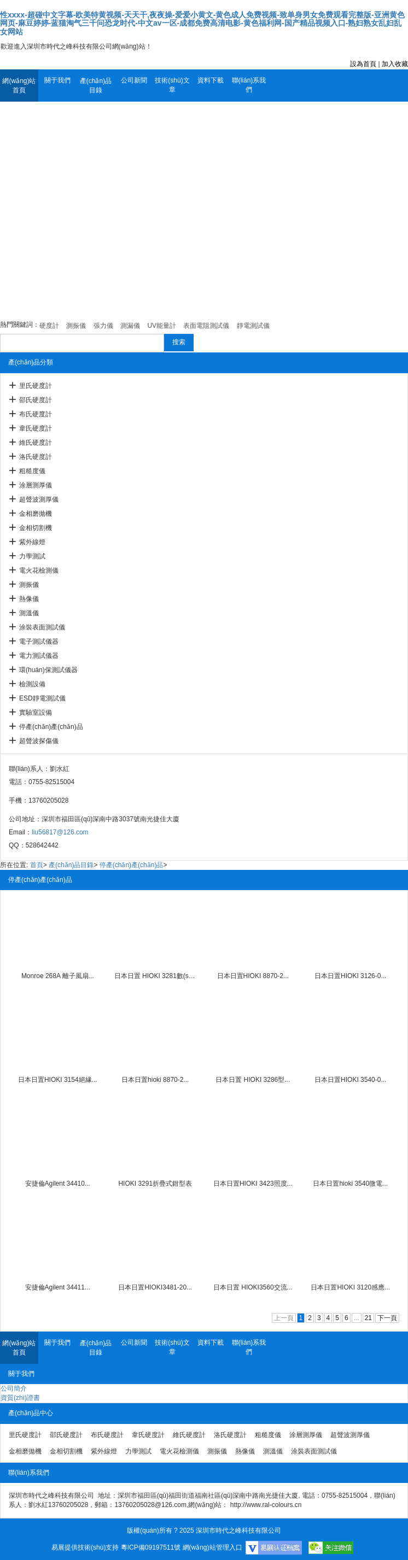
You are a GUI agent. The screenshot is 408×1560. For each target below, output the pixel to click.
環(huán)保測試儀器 (48, 670)
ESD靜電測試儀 (42, 698)
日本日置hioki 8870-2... (155, 1080)
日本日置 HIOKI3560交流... (253, 1287)
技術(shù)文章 (172, 84)
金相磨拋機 (35, 513)
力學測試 (32, 556)
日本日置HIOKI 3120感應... (350, 1287)
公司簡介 (14, 1388)
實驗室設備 (35, 712)
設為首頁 (363, 64)
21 (368, 1318)
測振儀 (29, 584)
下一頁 (387, 1318)
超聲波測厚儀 (39, 499)
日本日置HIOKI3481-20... (155, 1287)
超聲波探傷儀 (39, 741)
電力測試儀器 (39, 656)
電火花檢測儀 (39, 570)
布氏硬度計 (35, 414)
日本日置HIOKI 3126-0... (350, 976)
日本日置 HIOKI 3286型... (252, 1080)
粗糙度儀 (32, 471)
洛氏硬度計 (35, 457)
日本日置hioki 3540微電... (350, 1183)
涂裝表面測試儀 (42, 627)
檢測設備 (32, 684)
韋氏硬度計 (35, 428)
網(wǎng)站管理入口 (212, 1547)
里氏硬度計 (35, 386)
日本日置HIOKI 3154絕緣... (57, 1080)
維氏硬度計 (35, 442)
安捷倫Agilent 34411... (57, 1287)
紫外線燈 (32, 542)
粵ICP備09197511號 (150, 1547)
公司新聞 (134, 80)
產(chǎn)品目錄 (96, 85)
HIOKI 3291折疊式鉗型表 (155, 1183)
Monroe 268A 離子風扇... (57, 976)
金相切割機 (35, 528)
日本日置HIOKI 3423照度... (253, 1183)
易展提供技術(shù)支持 (85, 1547)
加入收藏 (395, 64)
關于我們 (57, 80)
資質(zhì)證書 (20, 1398)
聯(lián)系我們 (249, 84)
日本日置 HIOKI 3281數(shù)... (155, 976)
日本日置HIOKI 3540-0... (350, 1080)
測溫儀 (29, 613)
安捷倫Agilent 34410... (57, 1183)
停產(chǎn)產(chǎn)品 (51, 727)
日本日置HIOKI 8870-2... (253, 976)
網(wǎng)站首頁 (19, 85)
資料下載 (210, 80)
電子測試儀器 (39, 641)
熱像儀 (29, 599)
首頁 (36, 865)
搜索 (178, 342)
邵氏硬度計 (35, 400)
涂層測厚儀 (35, 485)
